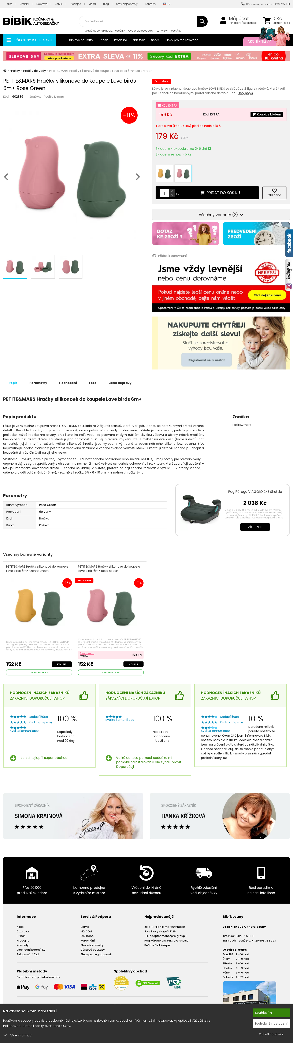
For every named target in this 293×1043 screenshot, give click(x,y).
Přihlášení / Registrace (243, 22)
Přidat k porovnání (169, 255)
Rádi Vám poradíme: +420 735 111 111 (265, 4)
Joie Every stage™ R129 (160, 931)
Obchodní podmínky (31, 950)
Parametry (38, 383)
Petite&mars (54, 96)
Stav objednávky (127, 4)
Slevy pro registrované (182, 40)
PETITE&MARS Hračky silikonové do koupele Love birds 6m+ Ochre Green (37, 569)
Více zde (255, 527)
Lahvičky (162, 30)
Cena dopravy (119, 383)
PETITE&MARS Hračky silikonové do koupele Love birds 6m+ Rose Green (109, 569)
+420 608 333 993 (264, 941)
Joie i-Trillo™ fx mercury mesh (164, 927)
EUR (167, 4)
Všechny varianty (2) (221, 214)
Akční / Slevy (264, 41)
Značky (24, 4)
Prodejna (75, 4)
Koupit (62, 664)
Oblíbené (87, 936)
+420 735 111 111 (244, 936)
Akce (9, 4)
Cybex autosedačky (140, 30)
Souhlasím (263, 1013)
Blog (106, 4)
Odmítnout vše (271, 1034)
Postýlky (176, 30)
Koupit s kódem (267, 114)
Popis (13, 383)
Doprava (42, 4)
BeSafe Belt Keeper (157, 945)
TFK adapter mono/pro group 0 (165, 936)
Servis (59, 4)
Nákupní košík (281, 22)
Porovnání (88, 941)
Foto (92, 383)
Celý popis (245, 93)
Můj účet (239, 18)
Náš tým (139, 40)
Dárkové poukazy (80, 40)
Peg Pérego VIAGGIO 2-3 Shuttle (255, 491)
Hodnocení (68, 383)
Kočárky (120, 30)
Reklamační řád (28, 954)
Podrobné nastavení (271, 1023)
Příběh (103, 40)
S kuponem (87, 653)
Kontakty (150, 4)
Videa (92, 4)
